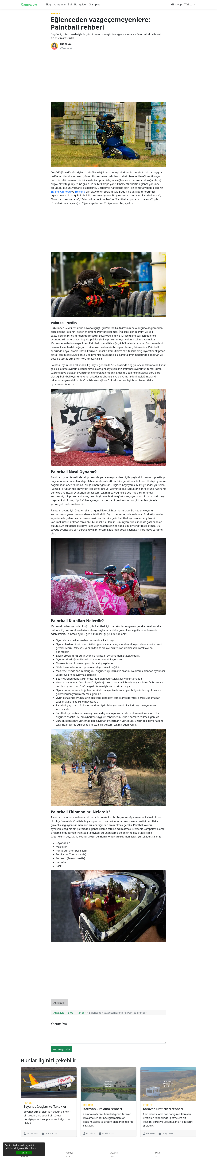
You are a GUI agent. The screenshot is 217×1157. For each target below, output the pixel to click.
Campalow (29, 4)
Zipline (55, 191)
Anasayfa (59, 1012)
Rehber (55, 13)
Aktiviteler (60, 1002)
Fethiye (69, 1152)
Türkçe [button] (188, 4)
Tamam (24, 1152)
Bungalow (80, 4)
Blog (48, 4)
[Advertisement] (108, 75)
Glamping (95, 4)
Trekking (80, 191)
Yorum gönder (61, 1049)
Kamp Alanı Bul (63, 4)
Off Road (65, 191)
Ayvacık (114, 1152)
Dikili (157, 1152)
